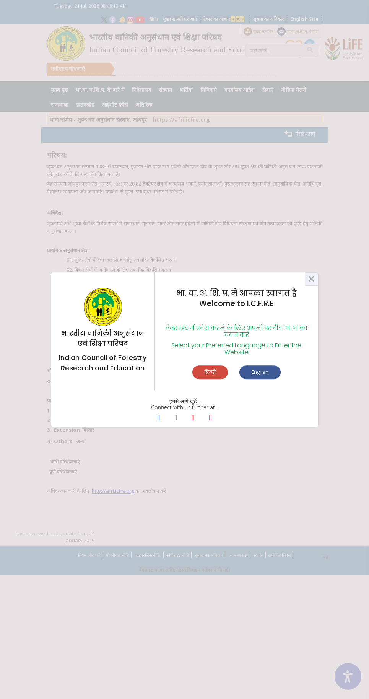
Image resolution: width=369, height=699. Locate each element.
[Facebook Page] (159, 418)
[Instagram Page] (210, 418)
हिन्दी (210, 372)
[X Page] (176, 418)
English (260, 372)
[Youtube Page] (193, 418)
